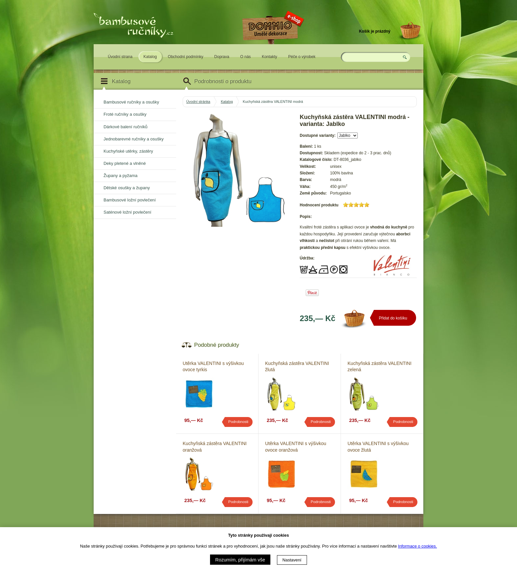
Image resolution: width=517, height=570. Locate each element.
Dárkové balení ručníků (125, 126)
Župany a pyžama (120, 175)
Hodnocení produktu (319, 205)
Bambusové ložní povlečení (130, 199)
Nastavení (292, 559)
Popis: (306, 216)
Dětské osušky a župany (127, 187)
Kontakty (269, 56)
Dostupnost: (311, 153)
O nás (245, 56)
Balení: (306, 146)
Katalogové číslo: (316, 159)
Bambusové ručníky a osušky (131, 102)
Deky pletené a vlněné (125, 163)
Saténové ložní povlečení (127, 212)
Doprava (221, 56)
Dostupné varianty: (318, 135)
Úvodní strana (120, 56)
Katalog (150, 56)
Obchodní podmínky (185, 56)
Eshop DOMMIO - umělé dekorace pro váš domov (272, 48)
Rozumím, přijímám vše (240, 559)
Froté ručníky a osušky (125, 114)
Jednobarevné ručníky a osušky (134, 138)
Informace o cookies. (417, 546)
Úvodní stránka (198, 102)
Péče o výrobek (302, 56)
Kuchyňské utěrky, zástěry (128, 151)
